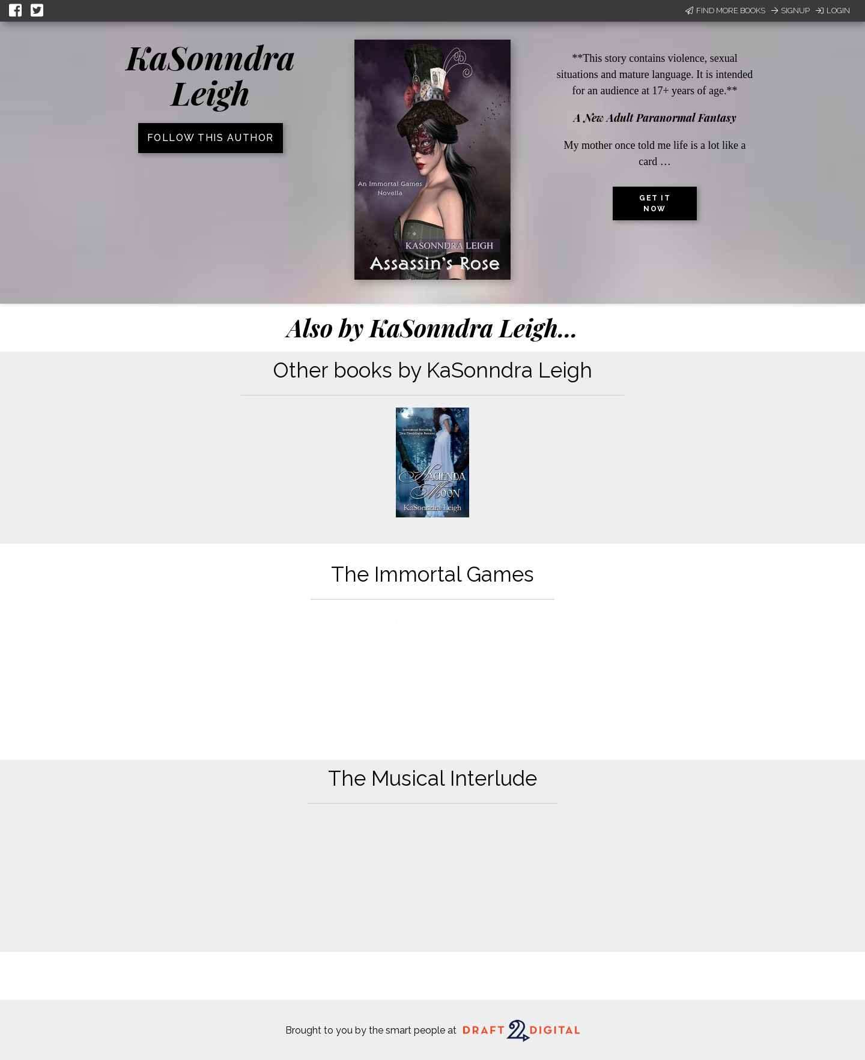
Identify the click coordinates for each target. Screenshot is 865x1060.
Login (833, 10)
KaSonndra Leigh (210, 74)
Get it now (654, 203)
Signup (790, 10)
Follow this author (210, 137)
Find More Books (725, 10)
